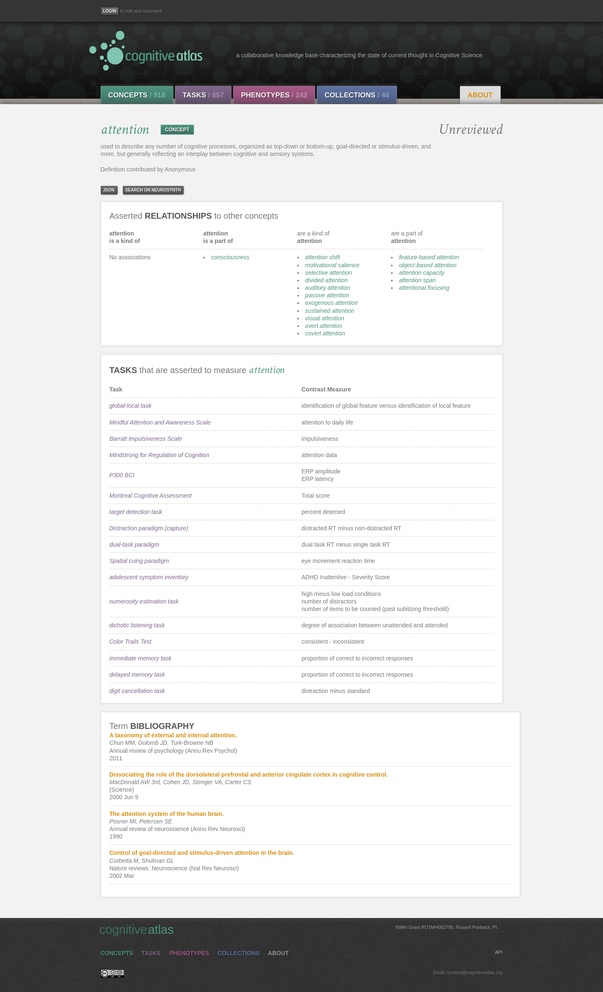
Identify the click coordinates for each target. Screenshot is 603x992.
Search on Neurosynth (153, 190)
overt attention (323, 325)
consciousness (230, 257)
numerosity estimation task (144, 601)
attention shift (322, 257)
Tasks (203, 95)
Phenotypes (274, 95)
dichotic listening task (137, 625)
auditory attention (327, 287)
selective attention (328, 272)
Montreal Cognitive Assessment (151, 495)
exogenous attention (331, 302)
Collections (356, 95)
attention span (417, 280)
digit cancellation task (137, 691)
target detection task (136, 512)
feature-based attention (429, 257)
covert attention (325, 333)
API (498, 952)
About (480, 95)
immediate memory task (141, 658)
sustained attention (330, 310)
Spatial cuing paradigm (139, 560)
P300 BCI (122, 475)
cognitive (299, 929)
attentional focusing (424, 287)
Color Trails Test (130, 641)
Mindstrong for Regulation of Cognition (160, 455)
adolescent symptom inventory (149, 577)
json (109, 190)
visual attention (324, 318)
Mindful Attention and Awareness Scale (160, 422)
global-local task (130, 405)
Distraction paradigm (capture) (149, 528)
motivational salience (332, 265)
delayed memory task (137, 674)
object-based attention (428, 265)
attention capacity (422, 272)
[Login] (110, 11)
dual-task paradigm (134, 544)
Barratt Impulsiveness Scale (146, 438)
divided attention (326, 280)
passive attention (327, 295)
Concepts (137, 95)
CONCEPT (177, 130)
